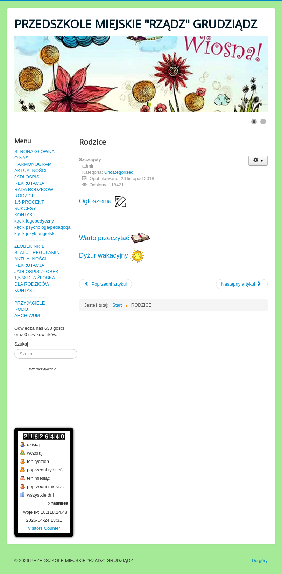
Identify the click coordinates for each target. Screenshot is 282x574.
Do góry (260, 560)
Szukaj (21, 344)
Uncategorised (119, 172)
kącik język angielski (34, 233)
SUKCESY (25, 208)
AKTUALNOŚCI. (31, 258)
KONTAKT (24, 214)
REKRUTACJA (29, 183)
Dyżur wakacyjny (111, 255)
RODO (21, 309)
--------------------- (30, 239)
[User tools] (258, 161)
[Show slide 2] (263, 121)
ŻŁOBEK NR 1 (29, 246)
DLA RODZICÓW (31, 284)
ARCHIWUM (27, 315)
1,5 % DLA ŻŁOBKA (34, 277)
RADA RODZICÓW (33, 189)
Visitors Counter (44, 528)
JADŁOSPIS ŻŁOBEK (36, 271)
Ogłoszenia (103, 201)
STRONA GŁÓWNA (34, 151)
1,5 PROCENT (29, 202)
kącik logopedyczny (34, 221)
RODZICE (24, 195)
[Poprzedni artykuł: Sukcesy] (105, 284)
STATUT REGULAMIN (36, 252)
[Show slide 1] (254, 121)
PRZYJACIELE (29, 303)
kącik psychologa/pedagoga (42, 227)
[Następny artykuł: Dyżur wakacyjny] (242, 284)
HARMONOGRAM (33, 164)
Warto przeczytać (114, 237)
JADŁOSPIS (27, 176)
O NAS (21, 157)
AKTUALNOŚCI (30, 170)
